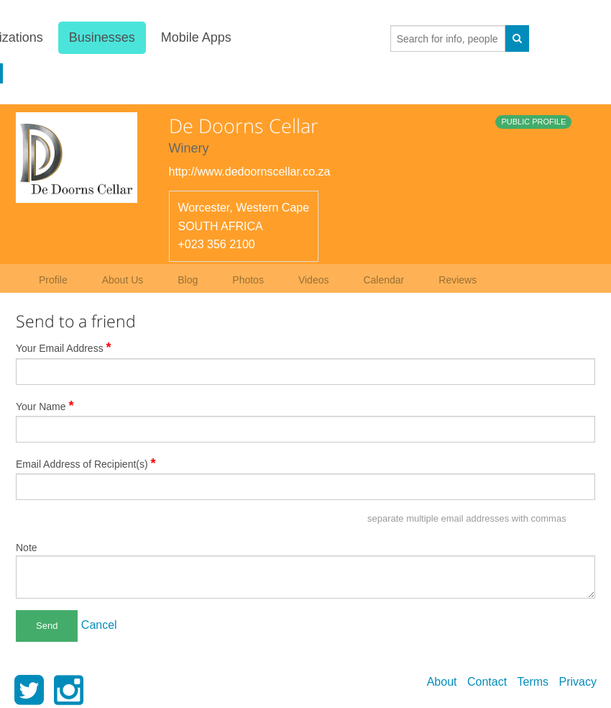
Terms (533, 682)
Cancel (99, 625)
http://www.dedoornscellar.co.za (250, 171)
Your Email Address (63, 347)
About (442, 682)
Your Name (45, 406)
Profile (53, 280)
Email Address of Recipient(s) (86, 463)
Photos (248, 280)
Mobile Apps (196, 37)
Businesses (102, 37)
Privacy (578, 682)
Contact (487, 682)
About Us (123, 280)
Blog (188, 280)
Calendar (383, 280)
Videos (313, 280)
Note (26, 547)
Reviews (457, 280)
